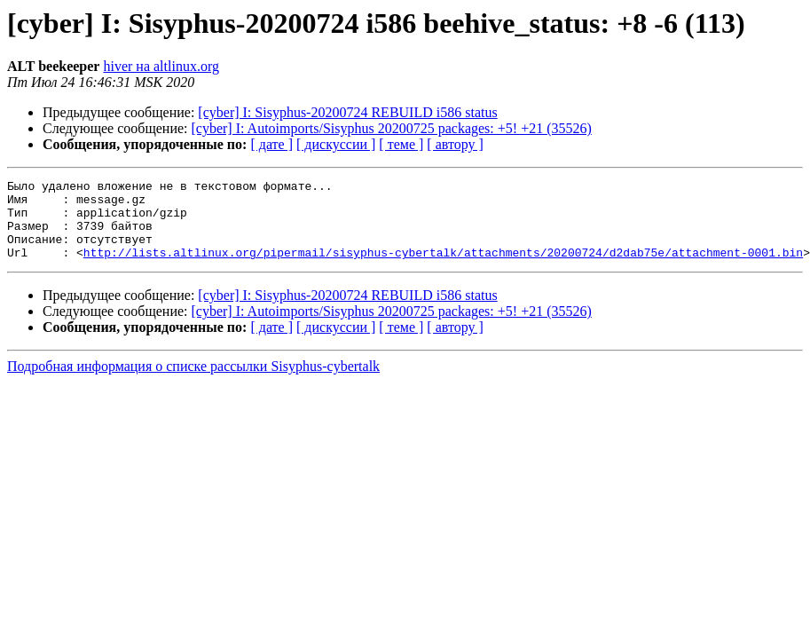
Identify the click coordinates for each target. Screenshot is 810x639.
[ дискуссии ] (335, 144)
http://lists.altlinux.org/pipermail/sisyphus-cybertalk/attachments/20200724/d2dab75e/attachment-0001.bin (443, 268)
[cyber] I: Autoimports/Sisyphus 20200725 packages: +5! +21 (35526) (392, 128)
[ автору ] (455, 144)
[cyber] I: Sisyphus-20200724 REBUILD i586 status (347, 112)
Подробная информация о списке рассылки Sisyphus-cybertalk (193, 382)
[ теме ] (401, 144)
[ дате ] (271, 144)
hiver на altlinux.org (160, 66)
